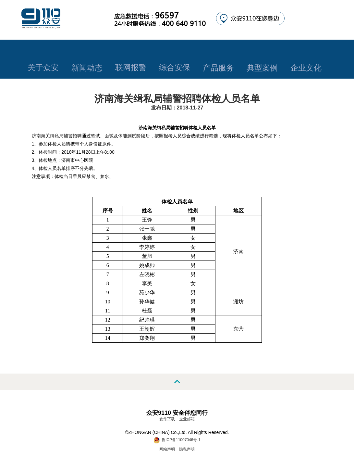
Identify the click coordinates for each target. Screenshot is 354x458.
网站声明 (167, 449)
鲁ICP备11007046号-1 (181, 440)
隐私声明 (187, 449)
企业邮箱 (187, 419)
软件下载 (167, 419)
